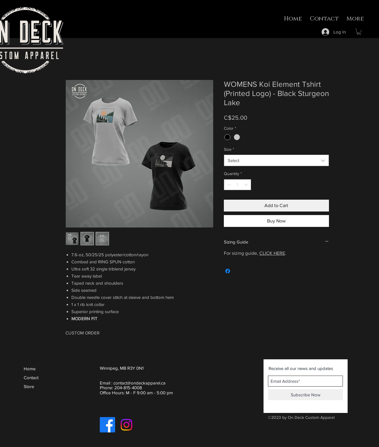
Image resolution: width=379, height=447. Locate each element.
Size (229, 149)
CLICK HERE (272, 253)
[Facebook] (107, 424)
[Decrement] (228, 185)
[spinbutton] (237, 185)
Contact (31, 377)
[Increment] (246, 185)
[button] (358, 32)
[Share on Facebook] (227, 271)
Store (29, 386)
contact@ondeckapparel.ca (139, 382)
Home (30, 368)
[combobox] (276, 160)
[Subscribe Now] (305, 394)
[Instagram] (126, 424)
